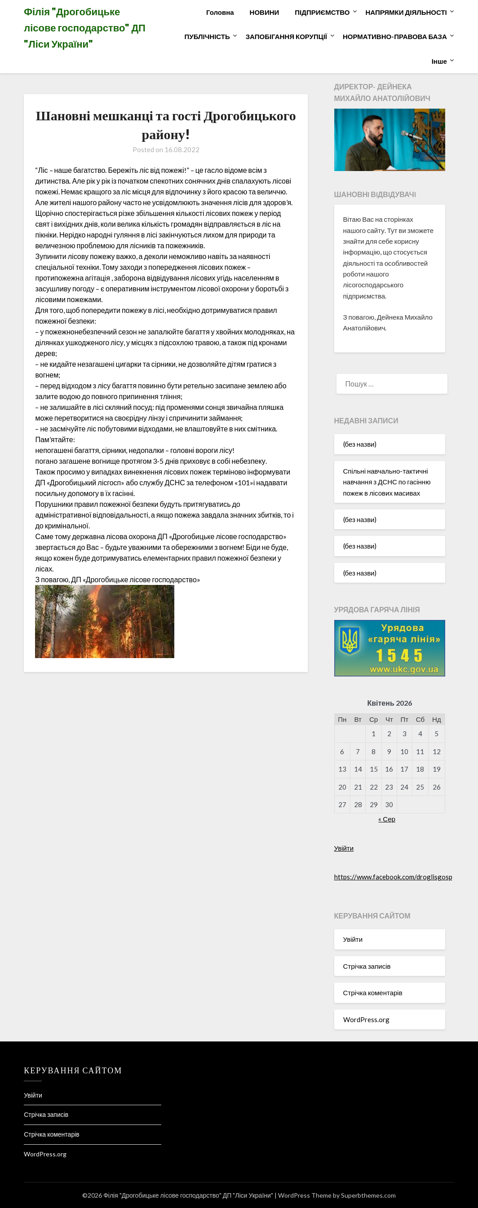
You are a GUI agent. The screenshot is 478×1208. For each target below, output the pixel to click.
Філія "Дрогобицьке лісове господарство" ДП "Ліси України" (85, 27)
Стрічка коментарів (373, 992)
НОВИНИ (264, 12)
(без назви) (360, 444)
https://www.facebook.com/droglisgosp (393, 877)
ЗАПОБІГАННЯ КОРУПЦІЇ (286, 36)
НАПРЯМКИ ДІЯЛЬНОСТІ (406, 12)
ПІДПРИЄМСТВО (322, 12)
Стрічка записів (367, 966)
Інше (439, 61)
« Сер (386, 819)
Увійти (344, 848)
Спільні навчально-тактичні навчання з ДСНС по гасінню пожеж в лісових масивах (387, 482)
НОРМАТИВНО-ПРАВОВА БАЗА (395, 36)
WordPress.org (366, 1019)
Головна (220, 12)
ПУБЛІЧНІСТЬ (207, 36)
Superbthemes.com (368, 1195)
